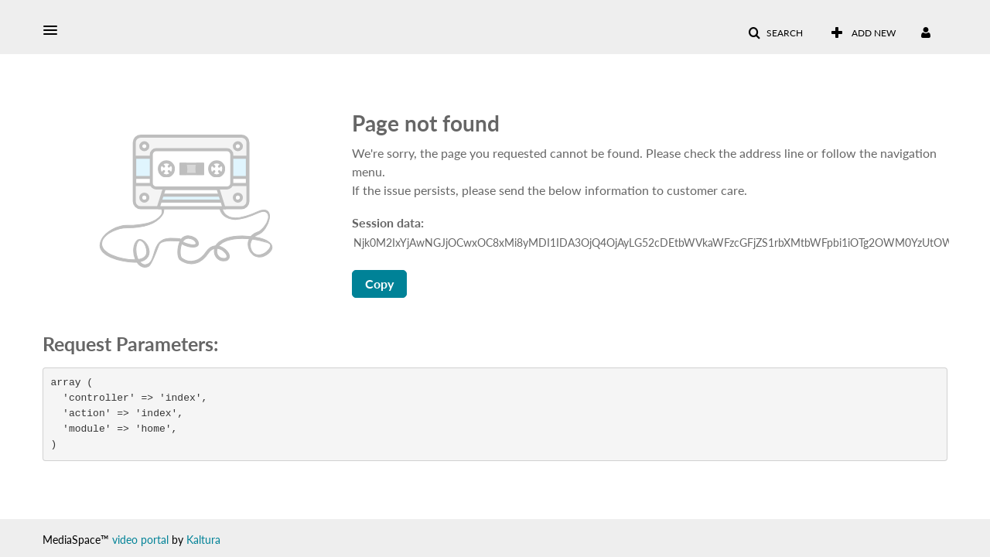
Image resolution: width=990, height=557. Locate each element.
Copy (379, 283)
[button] (55, 30)
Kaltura (203, 539)
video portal (140, 539)
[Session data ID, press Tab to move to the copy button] (651, 242)
